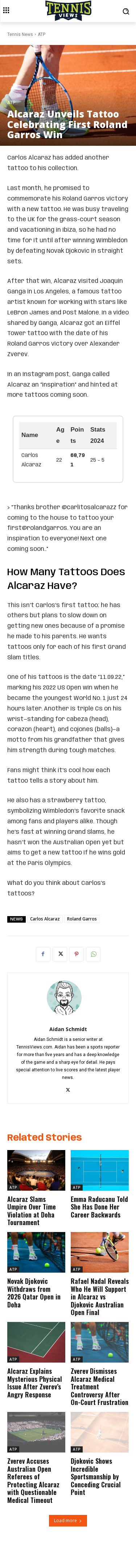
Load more (68, 1520)
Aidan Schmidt (68, 1029)
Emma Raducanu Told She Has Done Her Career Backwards (99, 1206)
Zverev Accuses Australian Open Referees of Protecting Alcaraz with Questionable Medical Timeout (33, 1480)
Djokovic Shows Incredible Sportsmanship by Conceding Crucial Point (96, 1476)
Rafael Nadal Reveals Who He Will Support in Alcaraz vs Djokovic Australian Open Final (100, 1296)
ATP (41, 34)
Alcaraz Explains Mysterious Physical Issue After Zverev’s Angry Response (34, 1382)
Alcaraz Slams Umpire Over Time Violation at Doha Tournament (31, 1210)
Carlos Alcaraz (45, 919)
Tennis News (20, 34)
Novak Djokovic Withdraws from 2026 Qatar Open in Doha (34, 1292)
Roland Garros (82, 919)
